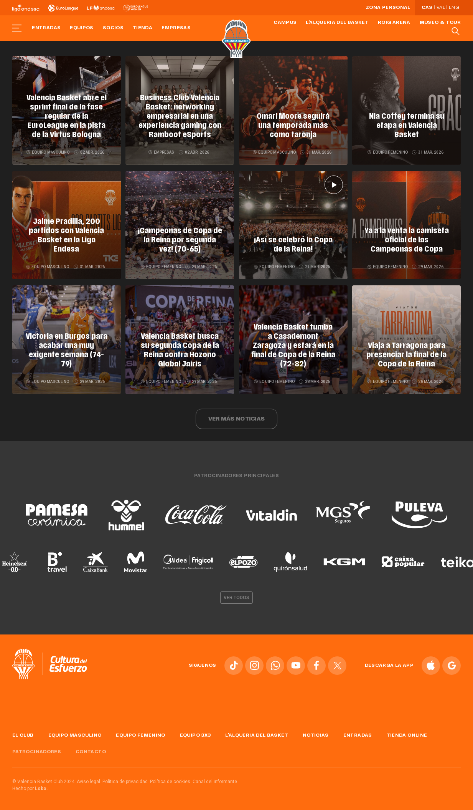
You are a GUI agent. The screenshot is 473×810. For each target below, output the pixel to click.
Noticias (316, 734)
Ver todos (237, 596)
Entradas (46, 28)
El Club (23, 734)
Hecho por (30, 787)
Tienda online (407, 734)
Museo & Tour (440, 22)
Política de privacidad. (125, 780)
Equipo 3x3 (195, 734)
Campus (285, 22)
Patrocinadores (36, 750)
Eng (454, 7)
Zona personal (388, 7)
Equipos (82, 28)
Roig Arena (394, 22)
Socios (113, 28)
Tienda (142, 28)
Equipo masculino (48, 152)
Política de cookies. (170, 780)
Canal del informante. (215, 780)
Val (441, 7)
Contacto (91, 750)
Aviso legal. (89, 780)
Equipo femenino (388, 152)
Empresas (176, 28)
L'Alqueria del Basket (337, 22)
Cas (427, 7)
